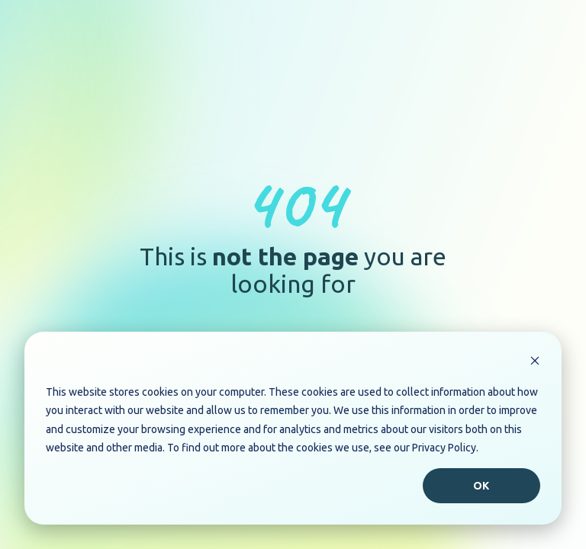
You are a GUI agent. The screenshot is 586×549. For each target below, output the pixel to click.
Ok (482, 486)
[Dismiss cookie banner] (535, 362)
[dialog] (293, 428)
